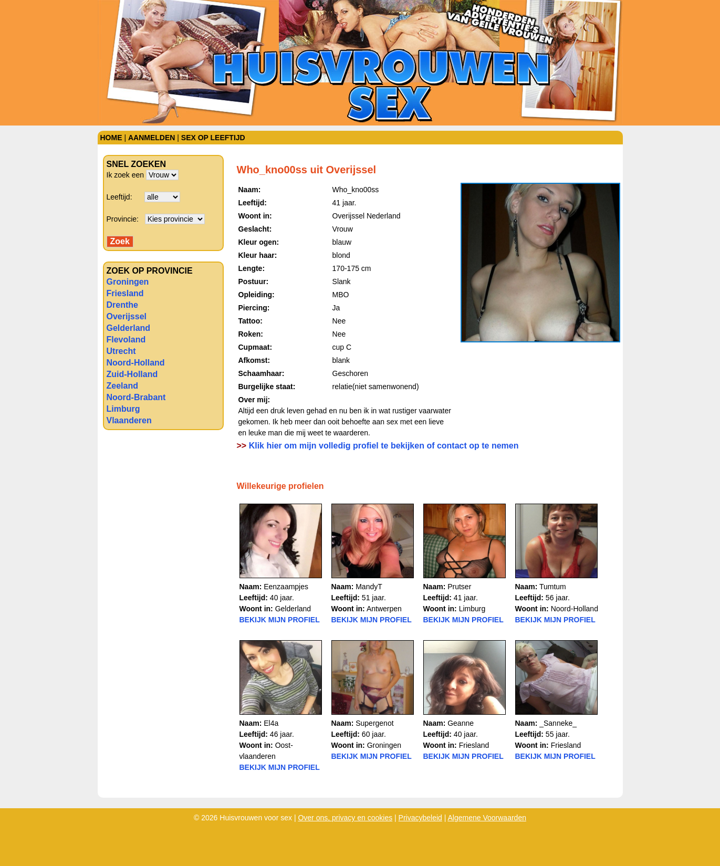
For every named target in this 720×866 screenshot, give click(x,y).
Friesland (125, 293)
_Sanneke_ (558, 723)
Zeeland (122, 385)
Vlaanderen (129, 420)
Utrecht (121, 351)
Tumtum (552, 586)
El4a (271, 723)
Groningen (128, 281)
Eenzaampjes (286, 586)
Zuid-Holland (132, 374)
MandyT (369, 586)
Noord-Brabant (136, 397)
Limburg (123, 408)
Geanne (460, 723)
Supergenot (374, 723)
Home (111, 137)
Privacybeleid (420, 817)
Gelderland (129, 328)
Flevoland (126, 339)
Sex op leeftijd (213, 137)
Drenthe (122, 304)
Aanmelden (151, 137)
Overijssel (127, 316)
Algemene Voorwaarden (487, 817)
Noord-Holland (136, 362)
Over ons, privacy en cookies (345, 817)
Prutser (459, 586)
